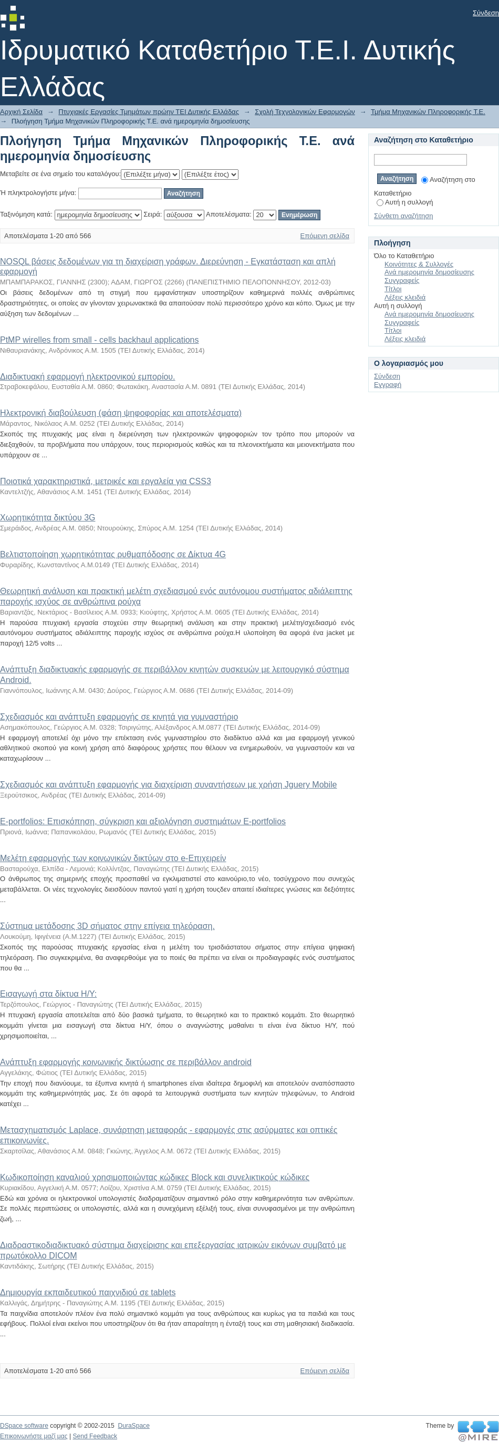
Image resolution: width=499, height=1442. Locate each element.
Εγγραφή (387, 384)
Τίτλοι (392, 289)
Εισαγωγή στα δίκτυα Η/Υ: (48, 993)
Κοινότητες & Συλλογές (418, 264)
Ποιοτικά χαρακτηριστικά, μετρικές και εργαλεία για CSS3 (105, 481)
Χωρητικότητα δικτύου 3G (48, 517)
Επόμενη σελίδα (324, 236)
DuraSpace (133, 1425)
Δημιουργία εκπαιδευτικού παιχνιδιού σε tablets (87, 1292)
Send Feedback (94, 1436)
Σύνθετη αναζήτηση (403, 216)
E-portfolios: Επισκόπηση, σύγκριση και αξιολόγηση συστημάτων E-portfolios (143, 821)
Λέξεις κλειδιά (404, 297)
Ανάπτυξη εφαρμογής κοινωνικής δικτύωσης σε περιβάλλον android (126, 1062)
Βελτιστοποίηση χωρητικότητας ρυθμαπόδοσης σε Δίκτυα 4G (113, 554)
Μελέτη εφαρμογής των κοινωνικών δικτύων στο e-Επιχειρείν (113, 858)
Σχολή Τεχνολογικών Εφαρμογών (305, 112)
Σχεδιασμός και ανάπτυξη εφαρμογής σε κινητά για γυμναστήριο (119, 716)
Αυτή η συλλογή (405, 202)
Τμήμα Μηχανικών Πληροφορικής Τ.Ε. (428, 112)
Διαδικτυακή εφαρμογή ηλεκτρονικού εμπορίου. (87, 376)
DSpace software (24, 1425)
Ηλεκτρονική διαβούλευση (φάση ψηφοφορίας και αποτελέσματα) (121, 412)
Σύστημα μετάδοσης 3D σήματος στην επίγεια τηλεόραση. (107, 926)
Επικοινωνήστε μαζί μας (34, 1436)
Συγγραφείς (401, 280)
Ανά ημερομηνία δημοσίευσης (429, 272)
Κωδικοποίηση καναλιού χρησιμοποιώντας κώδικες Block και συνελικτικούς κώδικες (154, 1177)
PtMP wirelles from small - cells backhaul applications (99, 339)
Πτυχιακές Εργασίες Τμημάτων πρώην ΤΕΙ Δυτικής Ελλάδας (148, 112)
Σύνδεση (486, 13)
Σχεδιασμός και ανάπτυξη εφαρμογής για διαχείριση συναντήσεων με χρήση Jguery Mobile (168, 784)
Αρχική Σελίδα (21, 112)
